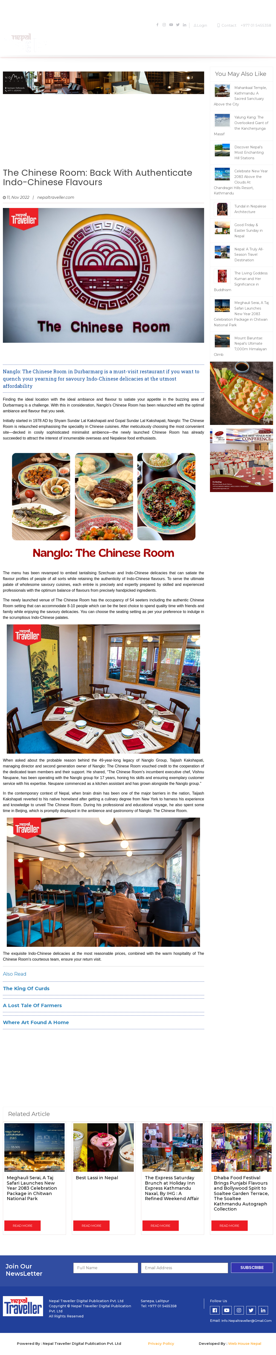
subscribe (252, 1267)
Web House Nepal (244, 1343)
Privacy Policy (161, 1343)
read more (22, 1225)
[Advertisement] (103, 129)
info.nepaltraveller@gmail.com (246, 1321)
